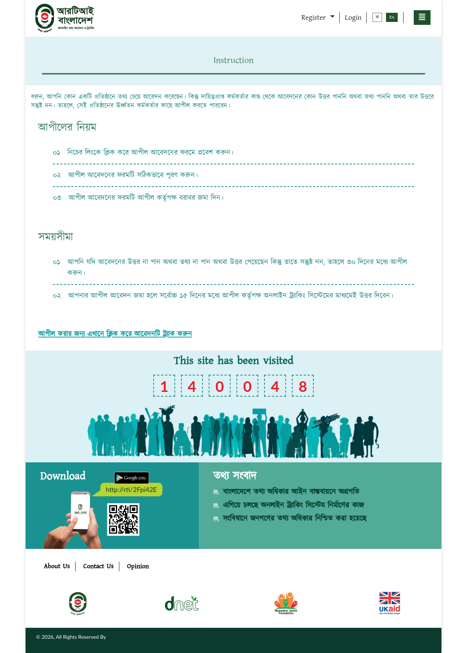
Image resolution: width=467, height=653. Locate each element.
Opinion (138, 566)
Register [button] (314, 17)
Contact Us (98, 566)
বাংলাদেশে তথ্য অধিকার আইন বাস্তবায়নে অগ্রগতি (291, 491)
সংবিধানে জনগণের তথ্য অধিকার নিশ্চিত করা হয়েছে (294, 518)
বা (377, 17)
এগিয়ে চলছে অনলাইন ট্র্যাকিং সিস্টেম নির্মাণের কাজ (293, 505)
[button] (422, 17)
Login (353, 17)
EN (391, 17)
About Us (57, 566)
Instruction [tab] (233, 60)
